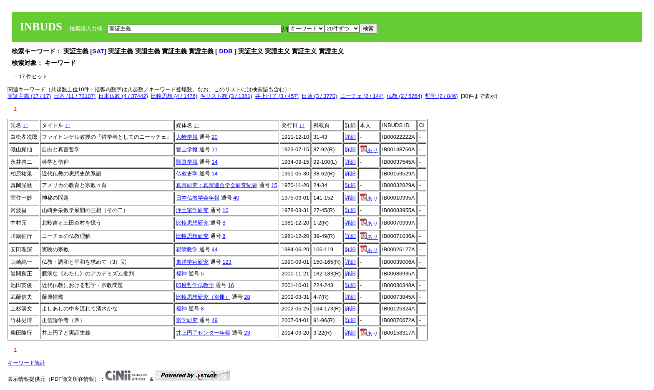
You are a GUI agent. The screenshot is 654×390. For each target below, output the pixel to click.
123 (226, 262)
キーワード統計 (26, 363)
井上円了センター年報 (203, 333)
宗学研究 (187, 320)
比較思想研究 (192, 223)
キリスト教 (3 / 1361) (226, 96)
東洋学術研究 (192, 262)
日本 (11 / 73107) (75, 96)
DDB (226, 51)
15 (274, 185)
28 (247, 297)
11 (214, 149)
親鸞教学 (187, 249)
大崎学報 (187, 137)
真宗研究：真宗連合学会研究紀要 (216, 185)
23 (247, 333)
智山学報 (187, 149)
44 (214, 249)
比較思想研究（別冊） (203, 297)
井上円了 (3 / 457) (277, 96)
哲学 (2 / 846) (441, 96)
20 (214, 137)
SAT (98, 51)
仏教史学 (187, 173)
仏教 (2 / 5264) (404, 96)
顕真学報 (187, 162)
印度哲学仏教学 (195, 285)
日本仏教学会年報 (197, 198)
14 (214, 162)
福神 (181, 273)
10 (225, 210)
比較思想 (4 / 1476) (174, 96)
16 (231, 285)
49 (214, 320)
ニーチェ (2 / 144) (362, 96)
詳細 (350, 137)
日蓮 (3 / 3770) (319, 96)
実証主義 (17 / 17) (29, 96)
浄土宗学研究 (192, 210)
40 (236, 198)
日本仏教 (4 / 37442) (123, 96)
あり (369, 150)
